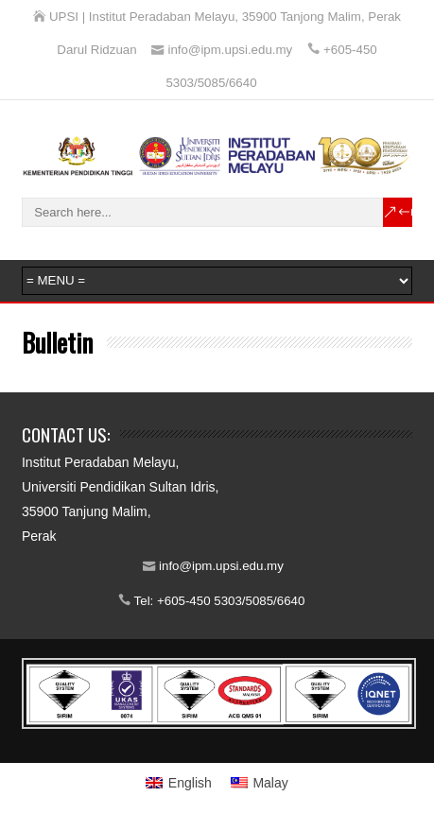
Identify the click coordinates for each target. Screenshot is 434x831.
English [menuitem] (190, 782)
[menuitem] (178, 782)
